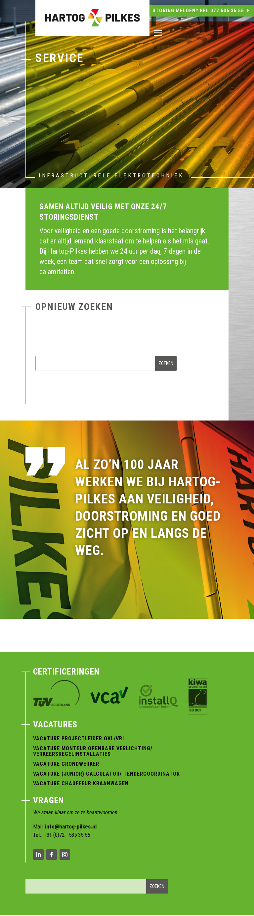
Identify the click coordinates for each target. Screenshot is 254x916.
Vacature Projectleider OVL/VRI (78, 738)
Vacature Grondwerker (66, 764)
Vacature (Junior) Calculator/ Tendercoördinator (106, 774)
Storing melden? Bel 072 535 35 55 (198, 11)
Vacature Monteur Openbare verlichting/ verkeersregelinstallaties (92, 751)
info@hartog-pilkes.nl (71, 826)
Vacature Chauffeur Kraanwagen (81, 783)
